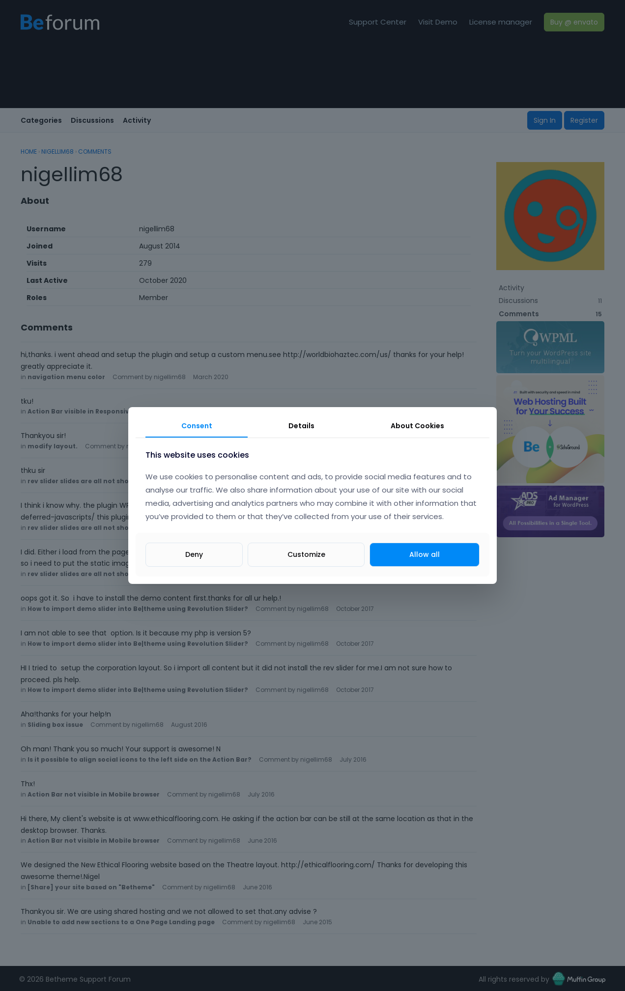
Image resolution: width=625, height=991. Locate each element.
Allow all (424, 554)
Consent (196, 426)
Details (301, 426)
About (417, 426)
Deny (194, 554)
